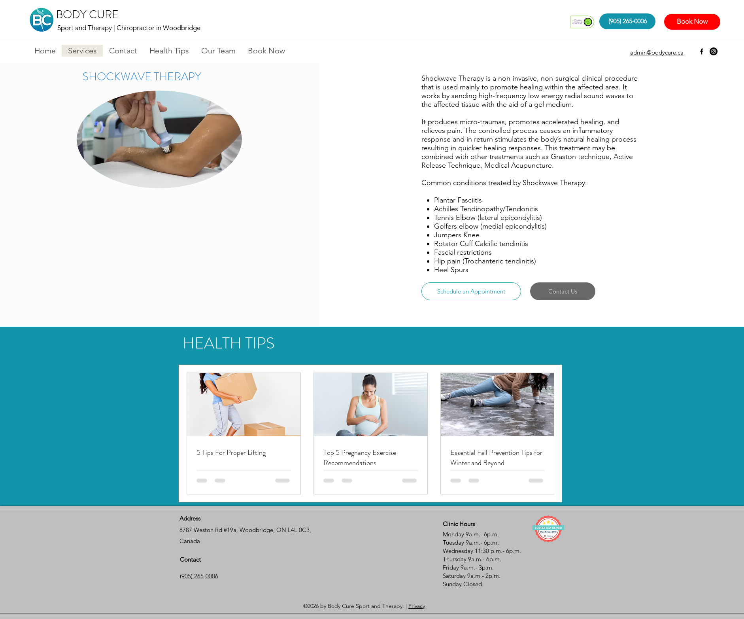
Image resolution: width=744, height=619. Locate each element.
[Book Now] (692, 22)
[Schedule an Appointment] (471, 291)
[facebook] (702, 51)
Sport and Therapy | (87, 28)
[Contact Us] (562, 291)
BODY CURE (87, 15)
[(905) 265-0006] (627, 21)
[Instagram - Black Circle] (714, 51)
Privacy (416, 606)
